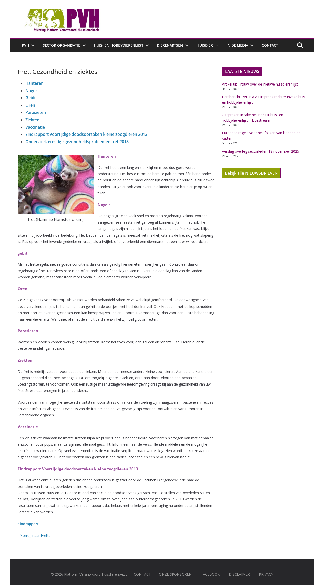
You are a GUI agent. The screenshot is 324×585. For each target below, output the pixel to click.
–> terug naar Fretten (35, 535)
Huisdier (205, 45)
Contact (270, 45)
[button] (32, 45)
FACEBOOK (210, 574)
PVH (25, 45)
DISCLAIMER (239, 574)
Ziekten (32, 120)
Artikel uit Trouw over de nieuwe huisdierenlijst (260, 84)
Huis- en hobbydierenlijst (118, 45)
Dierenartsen (170, 45)
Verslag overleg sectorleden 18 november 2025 (260, 151)
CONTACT (142, 574)
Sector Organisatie (61, 45)
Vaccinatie (35, 127)
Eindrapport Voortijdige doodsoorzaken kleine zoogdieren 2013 (86, 134)
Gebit (30, 98)
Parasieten (35, 112)
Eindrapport (28, 523)
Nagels (31, 90)
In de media (237, 45)
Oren (30, 105)
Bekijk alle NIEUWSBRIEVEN (251, 173)
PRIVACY (266, 574)
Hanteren (34, 83)
